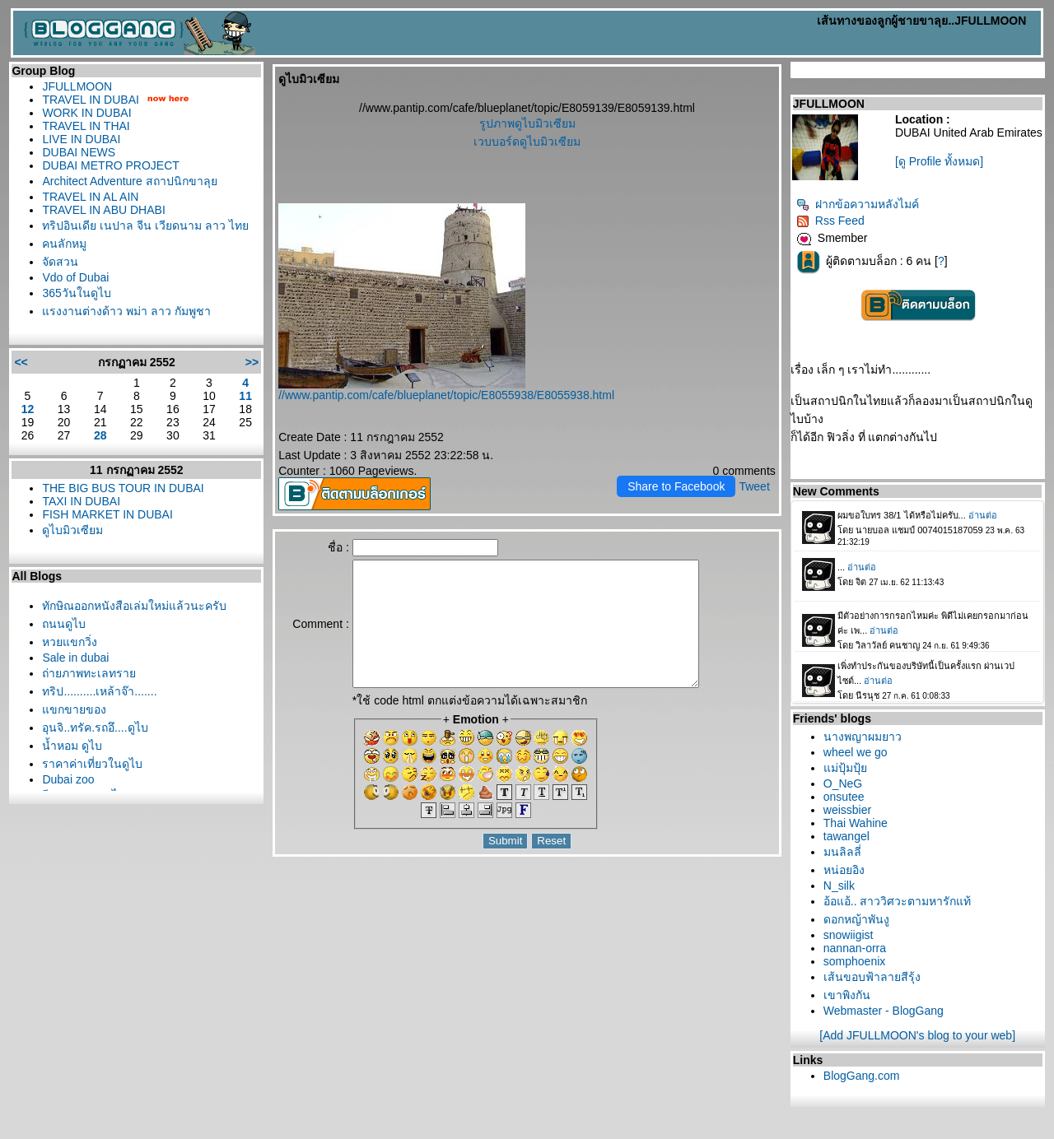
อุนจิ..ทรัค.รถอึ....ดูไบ (94, 727)
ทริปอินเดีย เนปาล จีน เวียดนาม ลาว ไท (145, 225)
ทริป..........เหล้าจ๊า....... (99, 691)
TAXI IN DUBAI (81, 501)
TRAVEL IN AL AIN (90, 196)
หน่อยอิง (844, 869)
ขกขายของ (74, 709)
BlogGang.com (861, 1075)
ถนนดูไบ (64, 623)
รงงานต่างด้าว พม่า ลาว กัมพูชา (126, 311)
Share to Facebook (676, 486)
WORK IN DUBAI (86, 112)
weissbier (847, 809)
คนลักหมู (64, 243)
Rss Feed (830, 220)
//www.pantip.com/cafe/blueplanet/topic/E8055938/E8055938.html (446, 395)
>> (252, 362)
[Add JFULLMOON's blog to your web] (917, 1035)
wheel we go (855, 752)
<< (20, 362)
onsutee (844, 796)
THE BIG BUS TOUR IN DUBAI (122, 488)
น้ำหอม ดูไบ (72, 745)
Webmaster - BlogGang (883, 1010)
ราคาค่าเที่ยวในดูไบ (92, 763)
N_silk (839, 885)
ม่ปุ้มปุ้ (845, 767)
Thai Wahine (855, 823)
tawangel (846, 836)
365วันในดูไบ (76, 293)
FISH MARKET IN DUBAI (107, 514)
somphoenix (854, 961)
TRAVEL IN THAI (85, 125)
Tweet (754, 486)
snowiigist (848, 934)
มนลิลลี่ (842, 851)
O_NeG (842, 783)
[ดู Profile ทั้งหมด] (939, 161)
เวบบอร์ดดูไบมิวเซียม (527, 141)
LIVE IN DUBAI (81, 139)
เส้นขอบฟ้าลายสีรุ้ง (872, 976)
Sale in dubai (75, 657)
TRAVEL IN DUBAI (90, 99)
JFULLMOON (77, 86)
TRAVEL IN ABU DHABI (103, 209)
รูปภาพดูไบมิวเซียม (527, 123)
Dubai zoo (68, 779)
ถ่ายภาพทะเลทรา (89, 673)
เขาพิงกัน (846, 995)
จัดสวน (60, 261)
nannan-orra (854, 948)
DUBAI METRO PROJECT (110, 165)
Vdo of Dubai (75, 277)
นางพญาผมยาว (862, 736)
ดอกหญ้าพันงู (856, 919)
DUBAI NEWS (78, 152)
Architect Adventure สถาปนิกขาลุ (129, 181)
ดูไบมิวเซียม (72, 530)
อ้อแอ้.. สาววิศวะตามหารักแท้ (897, 901)
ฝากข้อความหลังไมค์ (857, 204)
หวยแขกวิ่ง (69, 642)
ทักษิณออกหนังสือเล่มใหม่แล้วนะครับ (134, 605)
